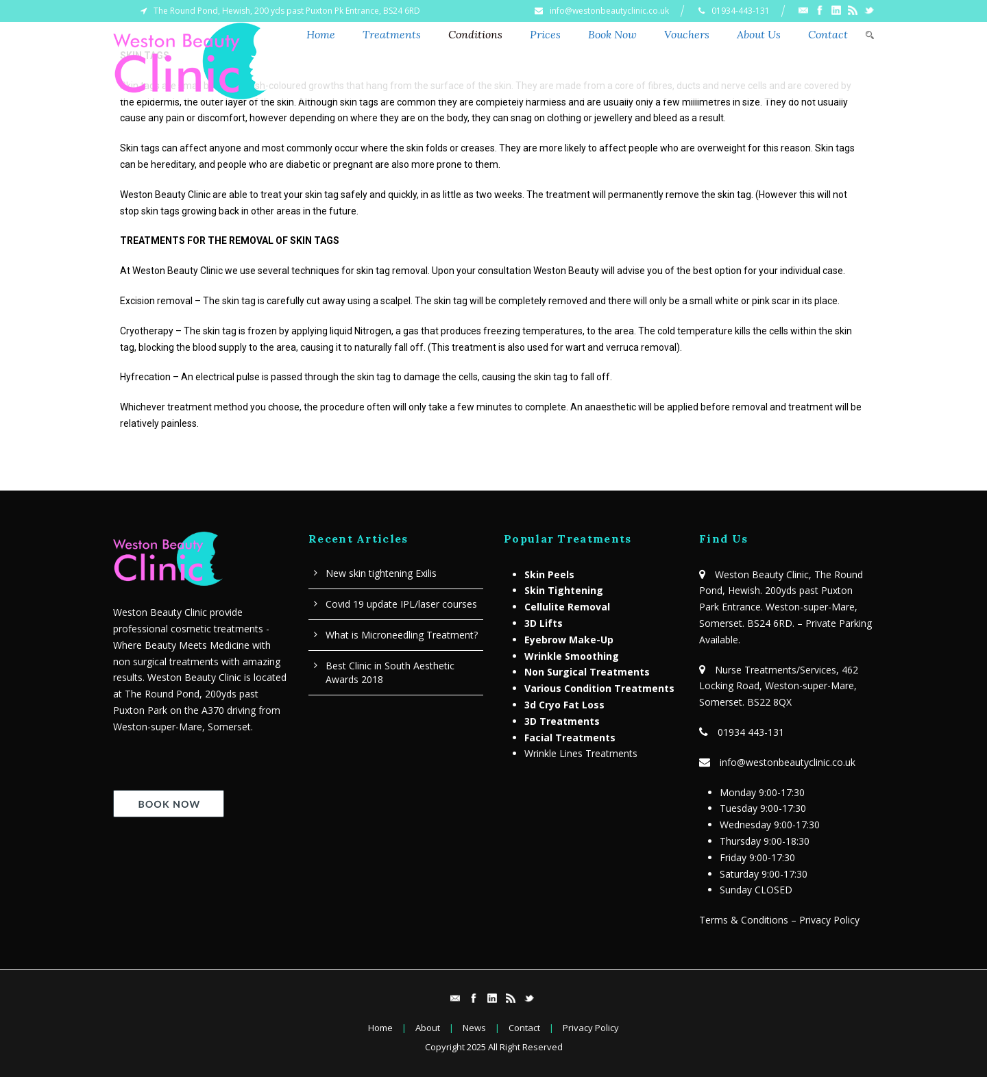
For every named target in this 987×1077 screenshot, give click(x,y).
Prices (545, 34)
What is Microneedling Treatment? (402, 634)
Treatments (392, 34)
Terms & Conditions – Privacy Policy (779, 919)
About (427, 1028)
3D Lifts (543, 623)
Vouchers (686, 34)
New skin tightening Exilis (381, 573)
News (474, 1028)
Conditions (475, 34)
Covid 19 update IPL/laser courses (401, 603)
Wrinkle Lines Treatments (580, 753)
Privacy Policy (591, 1028)
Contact (828, 34)
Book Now (612, 34)
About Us (759, 34)
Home (320, 34)
